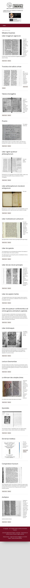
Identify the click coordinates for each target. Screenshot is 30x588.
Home (3, 30)
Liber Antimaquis (8, 328)
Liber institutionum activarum (12, 219)
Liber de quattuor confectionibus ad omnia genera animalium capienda (15, 310)
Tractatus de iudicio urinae (11, 66)
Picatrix (4, 121)
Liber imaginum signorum (11, 36)
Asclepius (5, 497)
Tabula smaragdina (9, 94)
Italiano (9, 60)
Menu (4, 25)
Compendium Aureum (10, 464)
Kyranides (5, 408)
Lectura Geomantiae (9, 361)
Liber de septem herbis (10, 294)
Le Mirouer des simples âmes (12, 377)
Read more (4, 60)
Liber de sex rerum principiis (12, 265)
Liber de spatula (8, 248)
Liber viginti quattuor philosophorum (9, 153)
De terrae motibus (8, 439)
